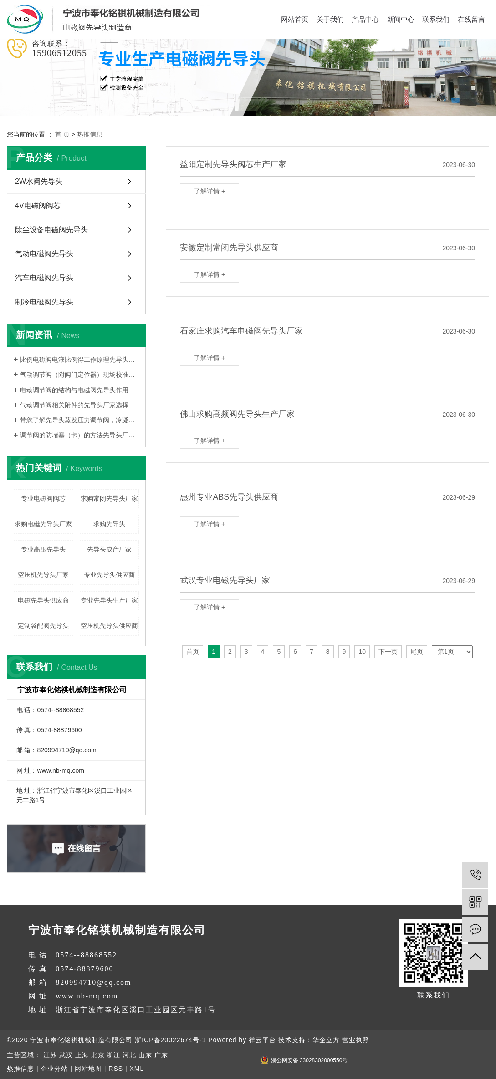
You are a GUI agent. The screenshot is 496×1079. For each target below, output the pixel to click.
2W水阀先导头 (38, 181)
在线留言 (471, 19)
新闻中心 (400, 19)
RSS (115, 1068)
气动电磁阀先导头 (44, 254)
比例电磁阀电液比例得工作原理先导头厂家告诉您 (79, 359)
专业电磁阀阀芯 (43, 498)
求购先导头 (109, 523)
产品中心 (365, 19)
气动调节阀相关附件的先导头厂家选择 (74, 405)
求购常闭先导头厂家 (109, 498)
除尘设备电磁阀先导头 (51, 229)
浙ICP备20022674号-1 (170, 1040)
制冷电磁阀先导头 (44, 302)
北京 (98, 1055)
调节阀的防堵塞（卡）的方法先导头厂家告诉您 (79, 435)
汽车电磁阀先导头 (44, 278)
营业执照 (355, 1040)
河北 (129, 1055)
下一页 (388, 651)
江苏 (50, 1055)
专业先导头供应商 (109, 574)
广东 (161, 1055)
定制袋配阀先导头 (43, 625)
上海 (82, 1055)
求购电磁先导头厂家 (43, 523)
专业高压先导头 (43, 549)
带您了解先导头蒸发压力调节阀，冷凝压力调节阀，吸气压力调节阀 (79, 420)
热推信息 (89, 134)
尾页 (416, 651)
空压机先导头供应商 (109, 625)
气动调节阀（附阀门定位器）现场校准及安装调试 (79, 374)
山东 (145, 1055)
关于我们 (330, 19)
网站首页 (294, 19)
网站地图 (88, 1068)
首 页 (62, 134)
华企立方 (326, 1040)
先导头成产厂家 (109, 549)
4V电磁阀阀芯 (38, 205)
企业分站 (54, 1068)
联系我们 (436, 19)
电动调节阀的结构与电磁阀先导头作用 (74, 390)
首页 (192, 651)
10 (362, 651)
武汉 (66, 1055)
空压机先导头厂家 (43, 574)
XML (136, 1068)
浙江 (113, 1055)
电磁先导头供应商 (43, 600)
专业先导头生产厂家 (109, 600)
